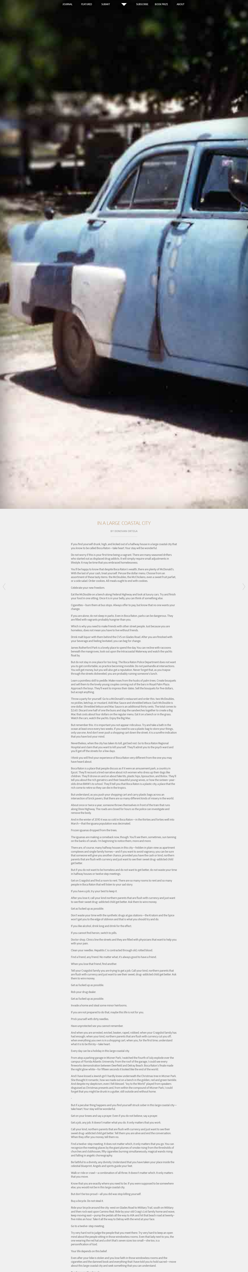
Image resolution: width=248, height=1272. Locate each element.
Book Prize (161, 4)
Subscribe (142, 4)
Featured (86, 4)
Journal (68, 4)
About (180, 4)
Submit (105, 4)
